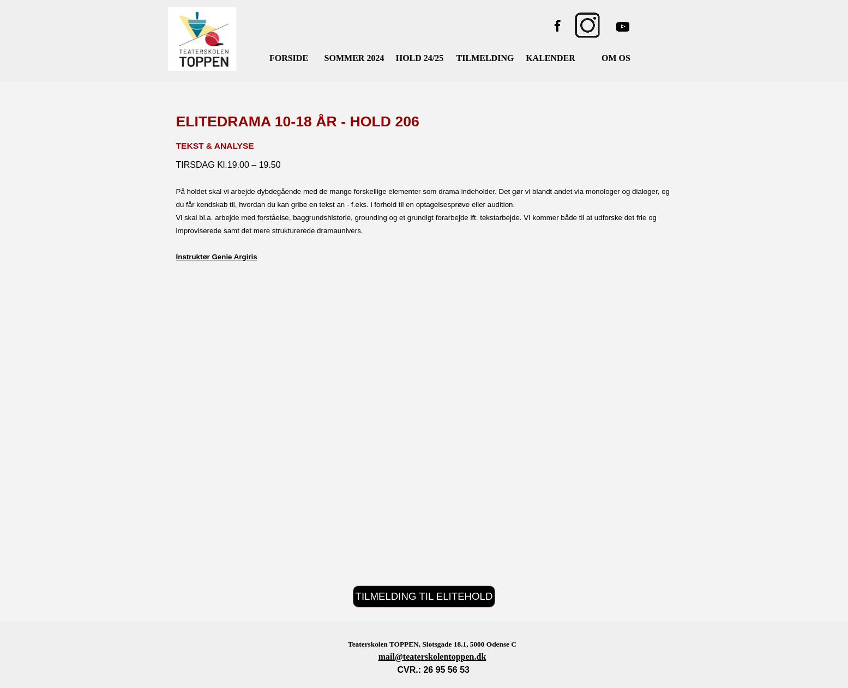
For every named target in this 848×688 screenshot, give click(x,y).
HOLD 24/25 (420, 58)
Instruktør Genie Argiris (216, 257)
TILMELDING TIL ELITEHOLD (424, 596)
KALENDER (550, 58)
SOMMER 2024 (354, 58)
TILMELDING (485, 58)
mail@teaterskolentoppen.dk (432, 656)
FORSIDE (288, 58)
